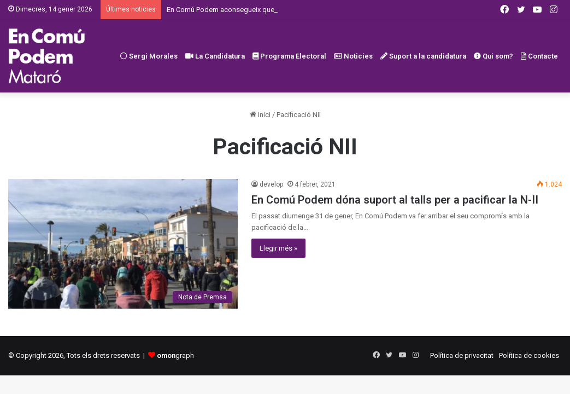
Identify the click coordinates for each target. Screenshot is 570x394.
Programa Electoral (289, 56)
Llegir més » (278, 248)
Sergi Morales (149, 56)
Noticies (353, 56)
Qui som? (493, 56)
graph (175, 355)
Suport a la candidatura (423, 56)
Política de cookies (529, 355)
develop (271, 184)
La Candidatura (215, 56)
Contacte (539, 56)
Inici (260, 115)
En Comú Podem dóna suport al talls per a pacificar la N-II (394, 199)
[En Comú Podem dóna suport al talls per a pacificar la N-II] (123, 244)
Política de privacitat (461, 355)
